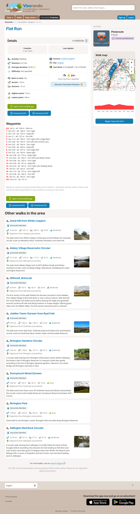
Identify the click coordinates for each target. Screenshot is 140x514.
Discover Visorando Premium (69, 84)
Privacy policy (11, 496)
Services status (61, 511)
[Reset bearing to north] (131, 71)
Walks (19, 17)
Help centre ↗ (31, 17)
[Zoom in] (131, 62)
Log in (131, 17)
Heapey (60, 63)
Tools (10, 17)
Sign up (122, 17)
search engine (58, 463)
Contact (8, 501)
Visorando (9, 22)
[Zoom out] (131, 67)
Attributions (98, 89)
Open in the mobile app (22, 106)
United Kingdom (68, 58)
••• (15, 22)
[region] (114, 75)
